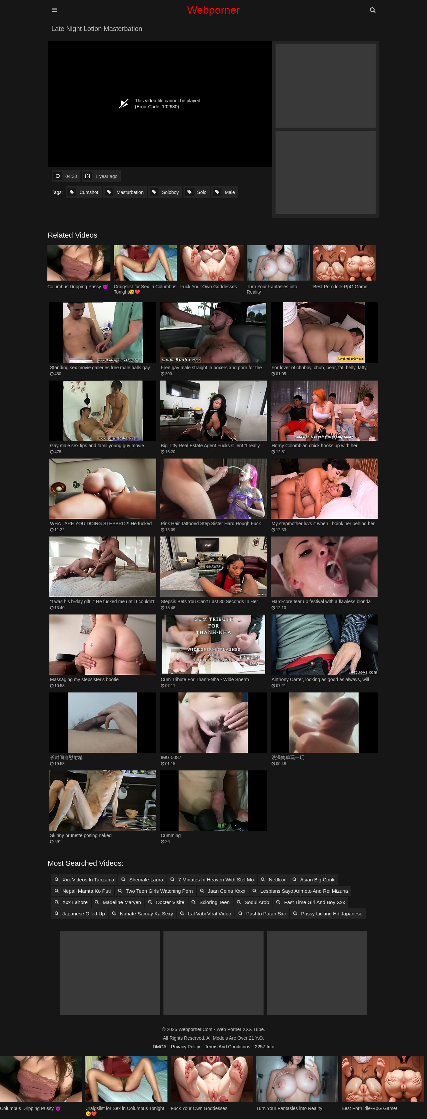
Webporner (213, 10)
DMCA (159, 1046)
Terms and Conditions (227, 1046)
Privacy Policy (185, 1046)
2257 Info (264, 1046)
